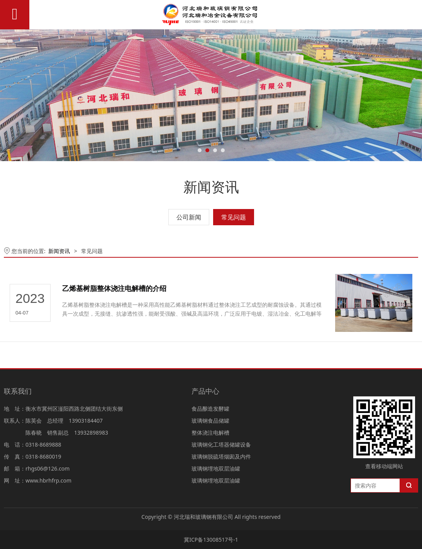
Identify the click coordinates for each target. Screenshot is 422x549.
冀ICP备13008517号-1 (211, 539)
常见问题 (233, 217)
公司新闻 (188, 217)
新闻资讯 (59, 251)
